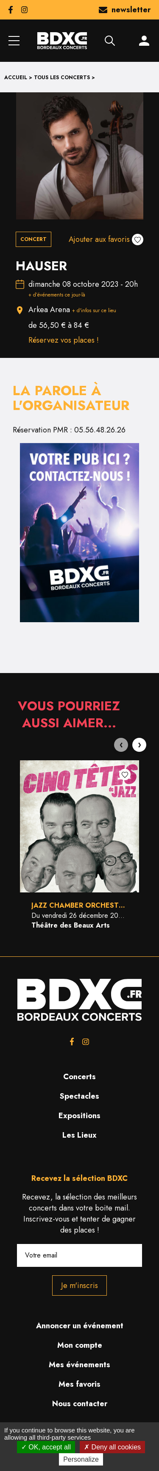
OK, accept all (46, 1447)
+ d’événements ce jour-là (56, 295)
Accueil (15, 77)
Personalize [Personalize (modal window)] (81, 1459)
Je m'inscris (79, 1285)
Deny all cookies (112, 1447)
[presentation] (121, 745)
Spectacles (79, 1096)
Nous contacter (79, 1403)
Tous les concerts (62, 77)
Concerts (79, 1076)
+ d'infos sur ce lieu (94, 310)
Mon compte (79, 1345)
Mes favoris (79, 1384)
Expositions (79, 1115)
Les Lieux (79, 1135)
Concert (33, 239)
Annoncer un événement (79, 1325)
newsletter (125, 9)
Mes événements (79, 1364)
